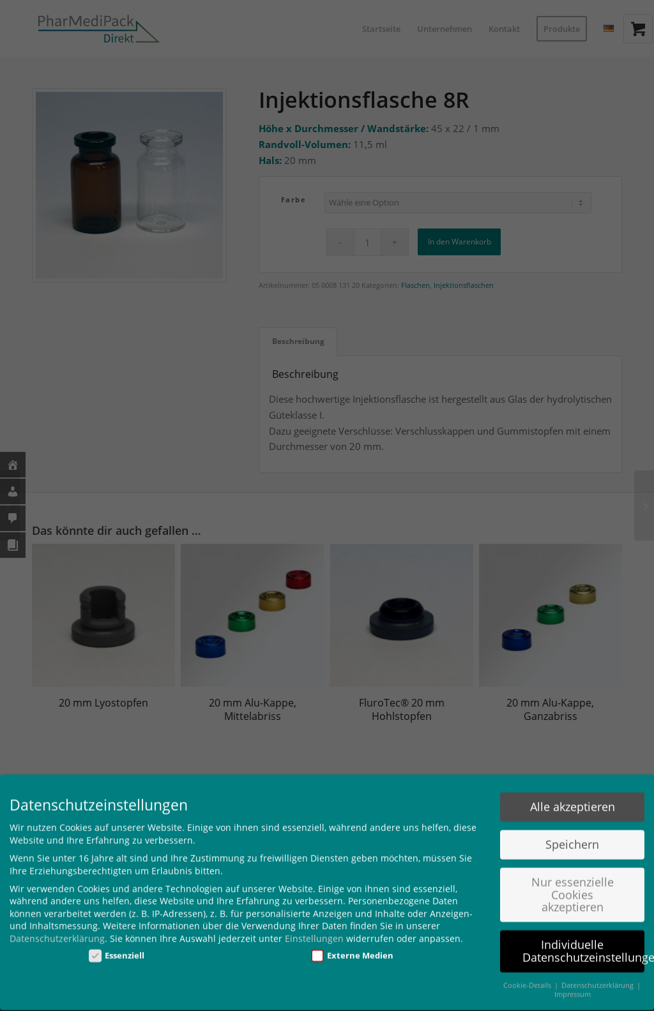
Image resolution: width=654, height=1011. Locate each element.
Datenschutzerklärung (57, 927)
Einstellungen (314, 927)
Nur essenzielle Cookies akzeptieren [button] (572, 883)
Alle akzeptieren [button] (572, 795)
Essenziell (117, 944)
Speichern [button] (572, 833)
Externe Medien (352, 944)
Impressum (572, 982)
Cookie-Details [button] (528, 973)
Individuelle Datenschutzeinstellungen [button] (583, 939)
